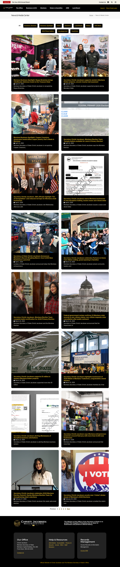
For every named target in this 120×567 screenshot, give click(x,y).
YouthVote (74, 31)
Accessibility (60, 543)
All (19, 25)
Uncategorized (62, 31)
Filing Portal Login (111, 8)
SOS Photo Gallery (48, 31)
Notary (88, 25)
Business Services (30, 25)
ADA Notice (52, 543)
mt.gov (57, 545)
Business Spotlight (46, 25)
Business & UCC (31, 8)
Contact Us (102, 2)
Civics (59, 25)
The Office (19, 8)
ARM (67, 8)
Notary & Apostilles (56, 8)
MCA (61, 545)
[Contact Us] (20, 553)
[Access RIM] (84, 550)
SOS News (98, 25)
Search (102, 8)
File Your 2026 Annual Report (21, 2)
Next (68, 509)
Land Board (76, 8)
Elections (43, 8)
